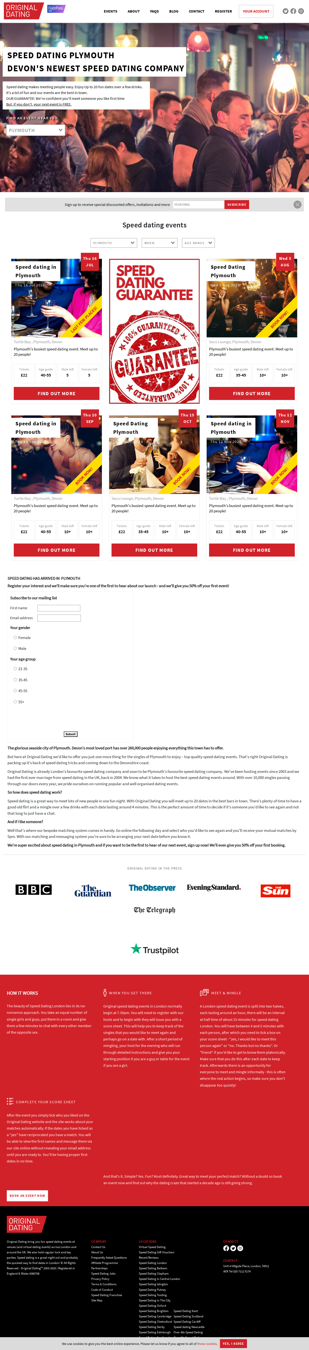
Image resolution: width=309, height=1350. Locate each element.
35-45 (22, 679)
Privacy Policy (100, 1279)
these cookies (207, 1344)
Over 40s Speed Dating (188, 1332)
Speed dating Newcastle (189, 1327)
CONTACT (196, 11)
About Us (97, 1252)
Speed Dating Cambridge (155, 1316)
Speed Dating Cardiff (187, 1322)
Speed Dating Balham (153, 1268)
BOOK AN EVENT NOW (27, 1196)
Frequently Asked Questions (109, 1258)
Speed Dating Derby (152, 1327)
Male (22, 648)
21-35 (22, 668)
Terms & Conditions (103, 1284)
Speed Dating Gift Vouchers (156, 1252)
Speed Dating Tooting (153, 1295)
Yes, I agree (233, 1344)
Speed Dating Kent (186, 1311)
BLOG (173, 11)
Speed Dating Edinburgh (155, 1332)
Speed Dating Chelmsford (155, 1322)
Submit (71, 734)
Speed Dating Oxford (152, 1306)
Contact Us (98, 1247)
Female (24, 637)
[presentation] (47, 718)
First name (18, 608)
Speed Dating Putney (152, 1290)
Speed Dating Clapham (154, 1273)
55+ (21, 701)
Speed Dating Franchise (106, 1295)
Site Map (96, 1300)
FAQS (154, 11)
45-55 (22, 690)
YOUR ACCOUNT (256, 11)
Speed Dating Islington (153, 1284)
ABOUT (134, 11)
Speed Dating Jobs (103, 1273)
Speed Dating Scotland (188, 1316)
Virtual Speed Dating (152, 1247)
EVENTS (110, 11)
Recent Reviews (148, 1258)
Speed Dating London (153, 1263)
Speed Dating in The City (154, 1300)
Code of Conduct (102, 1290)
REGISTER (223, 11)
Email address (21, 618)
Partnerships (99, 1268)
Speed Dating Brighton (154, 1311)
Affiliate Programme (104, 1263)
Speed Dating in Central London (159, 1279)
